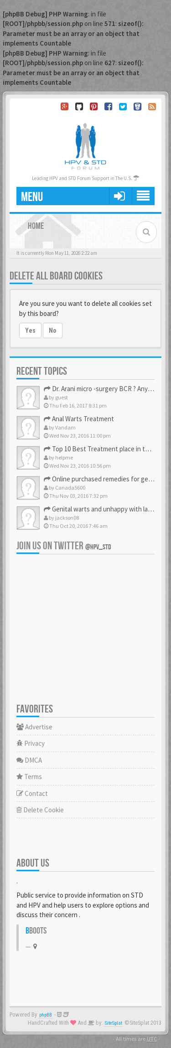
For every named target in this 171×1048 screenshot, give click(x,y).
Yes (30, 330)
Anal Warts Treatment (79, 418)
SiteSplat (113, 1023)
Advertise (34, 727)
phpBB (45, 1015)
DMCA (29, 760)
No (53, 330)
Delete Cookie (40, 809)
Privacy (30, 743)
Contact (32, 793)
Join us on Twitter (63, 545)
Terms (29, 776)
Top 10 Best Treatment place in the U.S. (104, 448)
